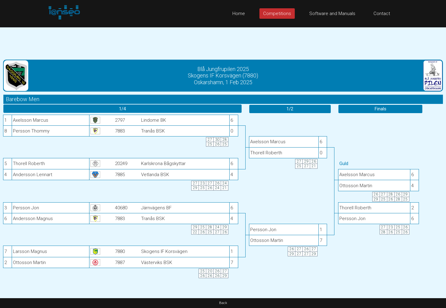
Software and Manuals (332, 13)
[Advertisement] (223, 41)
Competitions (277, 13)
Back (223, 303)
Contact (381, 13)
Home (238, 13)
